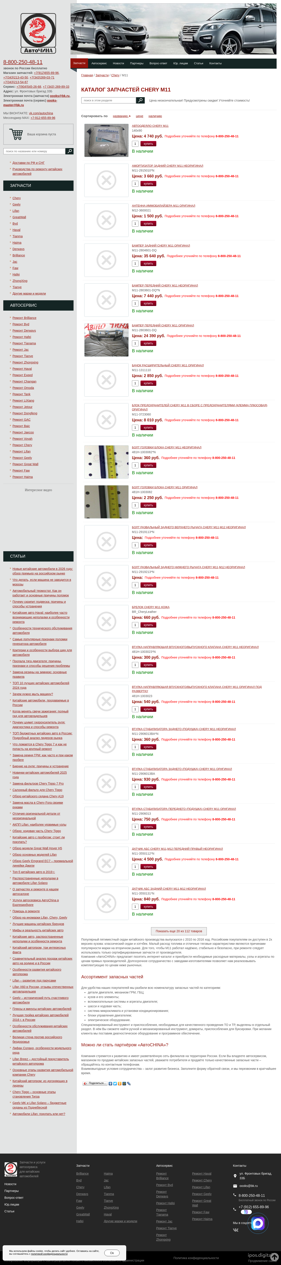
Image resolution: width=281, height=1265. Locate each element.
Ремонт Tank (22, 394)
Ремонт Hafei (22, 337)
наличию (155, 116)
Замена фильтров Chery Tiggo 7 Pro (38, 783)
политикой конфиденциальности (49, 1253)
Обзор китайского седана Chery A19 (38, 796)
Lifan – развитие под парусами (34, 980)
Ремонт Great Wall (25, 464)
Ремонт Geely (22, 458)
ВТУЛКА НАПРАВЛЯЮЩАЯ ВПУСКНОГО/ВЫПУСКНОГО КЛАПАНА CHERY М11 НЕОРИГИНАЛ (195, 647)
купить (148, 143)
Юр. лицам (180, 63)
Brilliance (19, 255)
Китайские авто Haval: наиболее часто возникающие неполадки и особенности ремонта (41, 617)
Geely (17, 204)
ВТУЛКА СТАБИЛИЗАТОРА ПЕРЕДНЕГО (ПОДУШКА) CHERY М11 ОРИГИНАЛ (184, 809)
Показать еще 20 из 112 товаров (179, 931)
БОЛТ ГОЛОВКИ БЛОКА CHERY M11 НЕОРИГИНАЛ (167, 447)
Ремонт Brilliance (24, 318)
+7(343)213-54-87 (15, 82)
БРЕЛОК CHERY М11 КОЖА (150, 607)
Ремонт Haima (23, 477)
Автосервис (99, 63)
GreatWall (19, 217)
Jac (15, 261)
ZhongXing (20, 281)
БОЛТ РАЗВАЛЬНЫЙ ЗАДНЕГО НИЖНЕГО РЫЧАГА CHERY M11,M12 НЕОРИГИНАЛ (188, 567)
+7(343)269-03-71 (42, 77)
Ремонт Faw (21, 470)
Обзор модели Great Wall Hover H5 (37, 848)
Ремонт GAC (22, 419)
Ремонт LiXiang (23, 400)
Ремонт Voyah (22, 438)
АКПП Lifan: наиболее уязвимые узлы (39, 824)
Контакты (215, 63)
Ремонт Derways (24, 330)
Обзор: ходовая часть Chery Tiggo (37, 831)
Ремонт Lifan (22, 451)
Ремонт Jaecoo (23, 432)
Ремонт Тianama (24, 343)
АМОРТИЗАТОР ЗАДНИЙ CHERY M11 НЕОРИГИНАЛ (167, 165)
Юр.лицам (11, 1204)
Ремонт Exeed (23, 375)
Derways (18, 249)
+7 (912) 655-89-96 (254, 1207)
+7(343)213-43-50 (15, 77)
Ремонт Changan (24, 381)
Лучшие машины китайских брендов (38, 924)
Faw (15, 268)
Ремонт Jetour (22, 407)
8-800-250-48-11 (23, 62)
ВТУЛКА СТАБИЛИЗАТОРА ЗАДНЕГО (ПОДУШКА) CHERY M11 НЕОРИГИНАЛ (184, 729)
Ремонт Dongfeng (25, 413)
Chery (17, 198)
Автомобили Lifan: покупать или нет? (39, 1114)
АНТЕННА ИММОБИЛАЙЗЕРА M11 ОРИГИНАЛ (163, 205)
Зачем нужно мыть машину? (33, 694)
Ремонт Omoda (23, 388)
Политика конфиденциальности (196, 1258)
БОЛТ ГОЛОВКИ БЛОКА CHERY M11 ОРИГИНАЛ (165, 487)
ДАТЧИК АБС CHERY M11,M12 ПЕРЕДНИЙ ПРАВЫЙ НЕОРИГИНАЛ (177, 848)
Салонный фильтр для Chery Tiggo (37, 790)
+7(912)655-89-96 (46, 73)
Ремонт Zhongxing (25, 362)
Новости (118, 63)
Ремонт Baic (21, 426)
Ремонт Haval (22, 368)
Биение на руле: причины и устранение (41, 766)
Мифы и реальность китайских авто (38, 930)
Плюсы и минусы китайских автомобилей (42, 1009)
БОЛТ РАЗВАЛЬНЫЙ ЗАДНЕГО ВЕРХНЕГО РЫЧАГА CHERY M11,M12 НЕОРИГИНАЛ (189, 527)
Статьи (198, 63)
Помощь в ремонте (26, 911)
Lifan (16, 211)
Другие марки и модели (29, 293)
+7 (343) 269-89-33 (56, 86)
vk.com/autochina (41, 113)
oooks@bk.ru (60, 96)
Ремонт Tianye (23, 356)
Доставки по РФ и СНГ (29, 163)
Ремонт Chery (22, 445)
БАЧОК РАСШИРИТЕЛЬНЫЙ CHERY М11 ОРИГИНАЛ (168, 365)
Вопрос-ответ (158, 63)
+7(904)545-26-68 (28, 86)
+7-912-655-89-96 (43, 118)
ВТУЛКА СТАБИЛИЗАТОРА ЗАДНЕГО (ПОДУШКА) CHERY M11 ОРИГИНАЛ (182, 769)
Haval (16, 230)
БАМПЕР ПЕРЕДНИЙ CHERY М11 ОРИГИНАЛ (163, 325)
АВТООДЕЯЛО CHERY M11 (150, 125)
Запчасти (79, 63)
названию (122, 116)
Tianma (18, 236)
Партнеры (136, 63)
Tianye (17, 287)
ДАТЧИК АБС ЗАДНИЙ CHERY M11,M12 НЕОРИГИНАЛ (169, 888)
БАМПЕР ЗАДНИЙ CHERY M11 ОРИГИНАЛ (161, 245)
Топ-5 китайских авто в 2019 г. (34, 872)
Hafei (16, 274)
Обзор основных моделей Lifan (35, 854)
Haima (17, 242)
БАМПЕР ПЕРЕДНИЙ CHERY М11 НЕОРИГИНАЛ (165, 285)
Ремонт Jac (21, 349)
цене (139, 116)
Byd (15, 223)
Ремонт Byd (21, 324)
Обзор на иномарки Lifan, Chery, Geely (40, 917)
